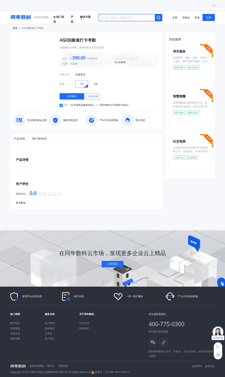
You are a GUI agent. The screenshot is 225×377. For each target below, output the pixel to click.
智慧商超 (15, 328)
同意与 (96, 105)
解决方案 (85, 17)
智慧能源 (63, 365)
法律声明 (196, 366)
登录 (197, 17)
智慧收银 (15, 338)
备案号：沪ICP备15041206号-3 (112, 372)
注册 (208, 17)
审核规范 (50, 328)
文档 (174, 17)
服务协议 (210, 366)
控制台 (186, 17)
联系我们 (84, 328)
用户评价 (41, 139)
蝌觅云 (51, 365)
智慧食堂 (15, 333)
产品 (72, 19)
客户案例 (50, 323)
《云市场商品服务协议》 (81, 105)
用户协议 (50, 338)
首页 (15, 28)
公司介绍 (84, 323)
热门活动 (58, 19)
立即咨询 (93, 96)
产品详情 (20, 139)
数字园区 (15, 323)
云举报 (48, 333)
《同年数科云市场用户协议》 (114, 105)
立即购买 (72, 96)
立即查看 (112, 263)
